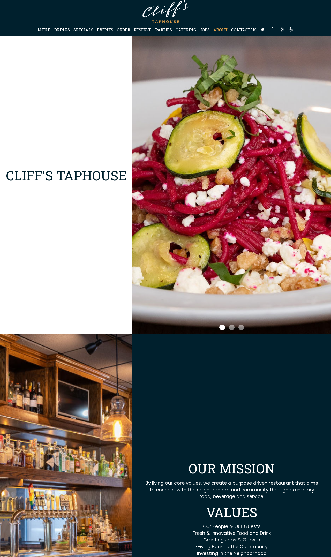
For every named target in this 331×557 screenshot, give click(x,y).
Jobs (205, 29)
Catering (186, 29)
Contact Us (244, 29)
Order (123, 29)
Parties (163, 29)
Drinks (62, 29)
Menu (44, 29)
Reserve (143, 29)
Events (105, 29)
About (220, 29)
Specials (83, 29)
